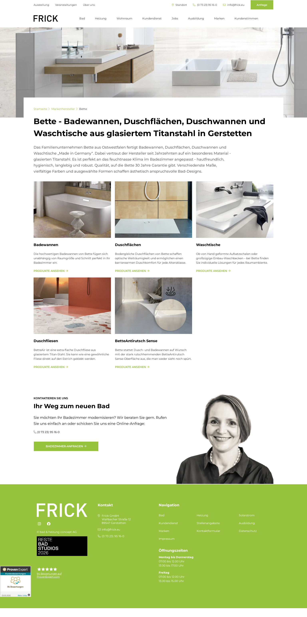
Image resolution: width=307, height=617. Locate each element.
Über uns (89, 4)
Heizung (101, 18)
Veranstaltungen (66, 4)
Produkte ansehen (49, 271)
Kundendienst (152, 18)
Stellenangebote (208, 523)
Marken (219, 18)
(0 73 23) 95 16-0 (205, 5)
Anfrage (262, 4)
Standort (179, 5)
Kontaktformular (208, 531)
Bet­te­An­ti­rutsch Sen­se (136, 341)
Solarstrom (247, 515)
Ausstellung (41, 4)
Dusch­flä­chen (128, 245)
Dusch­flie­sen (46, 341)
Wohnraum (124, 18)
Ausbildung (196, 18)
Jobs (175, 18)
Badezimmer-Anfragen (64, 446)
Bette (83, 109)
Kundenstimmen (246, 18)
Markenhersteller (63, 109)
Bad (82, 18)
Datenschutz (248, 531)
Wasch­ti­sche (208, 245)
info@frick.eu (233, 5)
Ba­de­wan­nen (46, 245)
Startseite (40, 109)
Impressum (167, 539)
